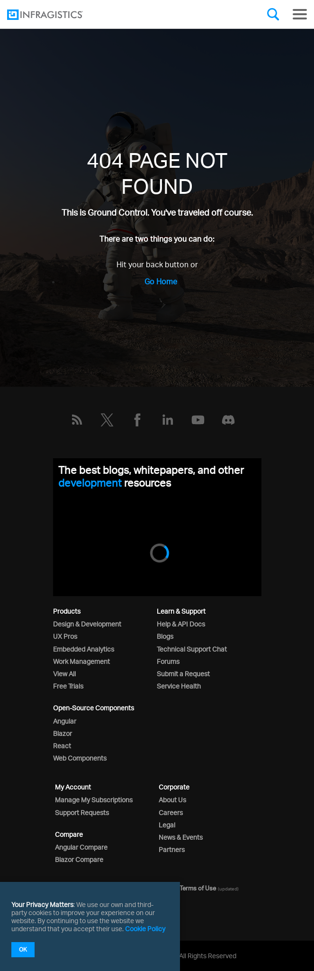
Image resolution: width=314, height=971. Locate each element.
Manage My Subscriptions (94, 800)
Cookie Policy (145, 929)
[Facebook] (137, 419)
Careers (171, 812)
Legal (167, 825)
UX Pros (65, 636)
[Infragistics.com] (54, 14)
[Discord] (228, 419)
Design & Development (87, 624)
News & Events (181, 837)
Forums (168, 661)
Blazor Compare (79, 859)
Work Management (81, 661)
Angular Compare (81, 847)
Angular (64, 721)
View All (64, 674)
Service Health (179, 686)
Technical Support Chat (192, 649)
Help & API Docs (181, 624)
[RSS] (76, 419)
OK (23, 949)
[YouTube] (197, 419)
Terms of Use (197, 888)
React (62, 746)
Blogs (165, 636)
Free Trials (68, 686)
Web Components (80, 758)
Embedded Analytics (83, 649)
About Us (172, 800)
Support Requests (82, 812)
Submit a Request (183, 674)
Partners (172, 849)
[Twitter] (107, 419)
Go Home (160, 281)
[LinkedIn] (167, 419)
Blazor (62, 733)
